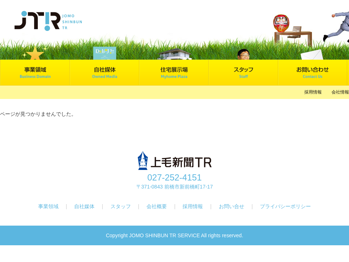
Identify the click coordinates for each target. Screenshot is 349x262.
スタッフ (121, 206)
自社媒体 (85, 206)
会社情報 (340, 92)
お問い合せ (231, 206)
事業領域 (48, 206)
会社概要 (157, 206)
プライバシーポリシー (285, 206)
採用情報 (313, 92)
